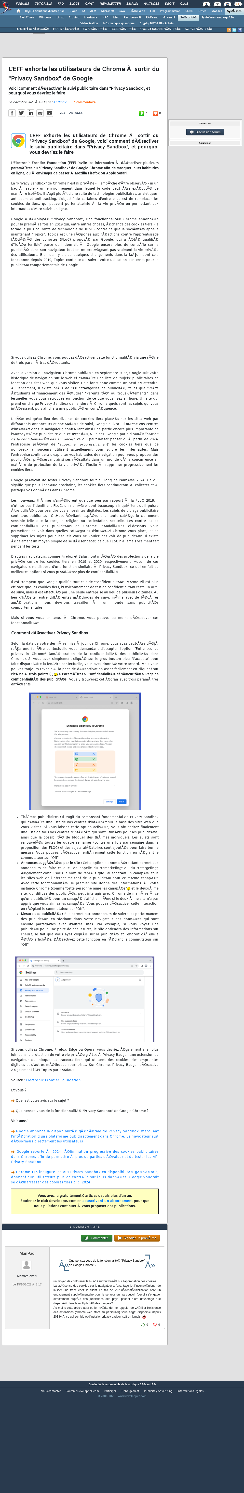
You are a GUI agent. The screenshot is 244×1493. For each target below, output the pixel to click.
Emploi (132, 4)
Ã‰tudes (151, 4)
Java (122, 11)
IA (83, 11)
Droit (169, 4)
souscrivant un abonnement (107, 1216)
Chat (89, 4)
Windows (45, 17)
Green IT (169, 17)
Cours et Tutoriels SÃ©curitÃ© (159, 29)
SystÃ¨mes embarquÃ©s (217, 17)
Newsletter (110, 4)
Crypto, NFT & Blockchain (156, 23)
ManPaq (27, 1298)
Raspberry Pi (132, 17)
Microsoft (107, 11)
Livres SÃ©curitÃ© (123, 29)
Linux (60, 17)
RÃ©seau (152, 17)
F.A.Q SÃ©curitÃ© (95, 29)
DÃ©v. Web (137, 11)
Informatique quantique (119, 23)
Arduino (73, 17)
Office (202, 11)
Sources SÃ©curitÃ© (198, 29)
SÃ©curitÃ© (188, 17)
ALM (93, 11)
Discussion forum (205, 132)
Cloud (73, 11)
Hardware (90, 17)
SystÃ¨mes (234, 11)
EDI (152, 11)
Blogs (74, 4)
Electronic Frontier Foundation (53, 1095)
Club (184, 4)
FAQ (60, 4)
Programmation (170, 11)
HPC (105, 17)
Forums (22, 4)
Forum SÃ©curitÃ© (66, 29)
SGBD (189, 11)
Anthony (59, 117)
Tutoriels (43, 4)
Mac (116, 17)
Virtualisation (89, 23)
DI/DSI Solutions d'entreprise (45, 11)
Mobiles (216, 11)
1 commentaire (84, 117)
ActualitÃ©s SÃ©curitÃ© (32, 29)
